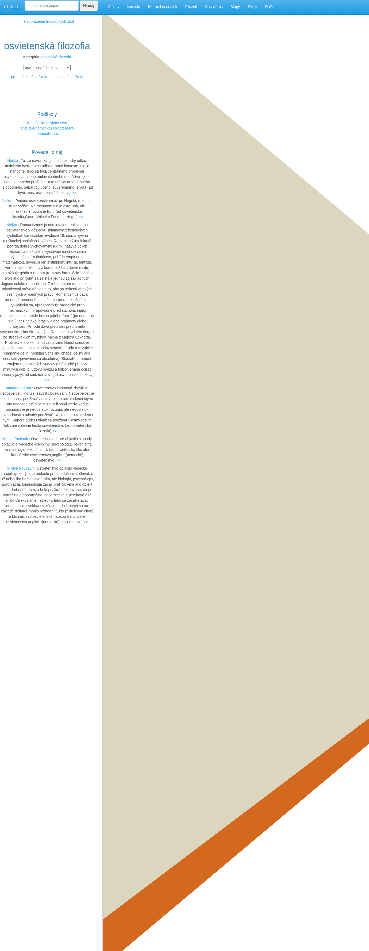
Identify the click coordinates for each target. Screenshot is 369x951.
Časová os (214, 7)
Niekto (12, 160)
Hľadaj (88, 5)
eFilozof (12, 6)
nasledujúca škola (68, 77)
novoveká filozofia (56, 57)
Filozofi (191, 7)
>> (74, 193)
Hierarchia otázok (162, 7)
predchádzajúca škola (29, 77)
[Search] (52, 6)
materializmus (47, 133)
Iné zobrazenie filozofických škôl (47, 21)
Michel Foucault (15, 439)
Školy (252, 7)
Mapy (235, 7)
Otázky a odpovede (124, 7)
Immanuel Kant (18, 388)
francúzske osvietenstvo (47, 123)
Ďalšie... (272, 7)
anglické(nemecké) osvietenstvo (47, 128)
